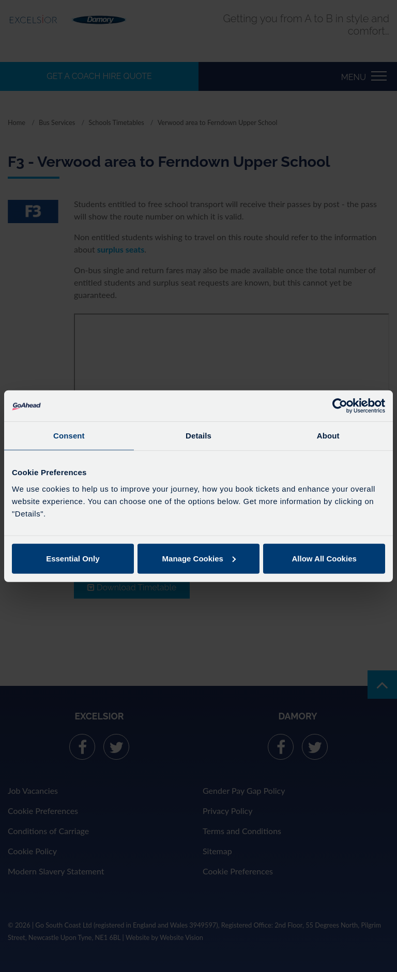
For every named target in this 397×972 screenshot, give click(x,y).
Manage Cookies (199, 558)
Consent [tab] (69, 435)
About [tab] (328, 435)
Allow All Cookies (324, 558)
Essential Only (72, 558)
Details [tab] (198, 435)
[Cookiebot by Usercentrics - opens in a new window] (340, 406)
